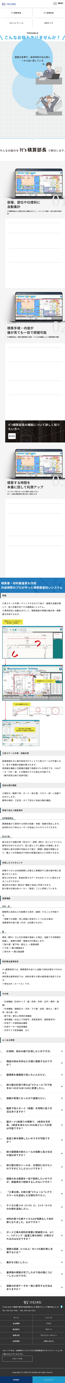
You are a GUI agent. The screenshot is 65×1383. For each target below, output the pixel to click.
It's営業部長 (49, 13)
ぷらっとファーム (16, 23)
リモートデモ (17, 1358)
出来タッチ (48, 23)
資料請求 (12, 436)
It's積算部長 (16, 13)
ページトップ (48, 1380)
